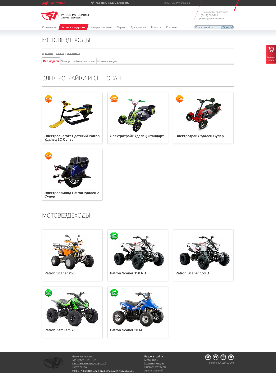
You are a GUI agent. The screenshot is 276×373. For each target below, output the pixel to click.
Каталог (60, 53)
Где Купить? (57, 2)
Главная (49, 53)
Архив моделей (153, 370)
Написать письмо (82, 356)
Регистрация (183, 3)
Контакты (171, 27)
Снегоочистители (155, 367)
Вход (167, 3)
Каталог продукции (73, 27)
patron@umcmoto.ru (211, 18)
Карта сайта (79, 367)
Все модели (51, 61)
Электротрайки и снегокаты (78, 61)
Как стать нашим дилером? (112, 2)
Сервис (121, 27)
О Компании (50, 27)
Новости (156, 27)
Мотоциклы (151, 359)
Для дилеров (138, 27)
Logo (65, 16)
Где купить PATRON (84, 359)
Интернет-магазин (101, 27)
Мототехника (73, 53)
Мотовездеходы (107, 61)
